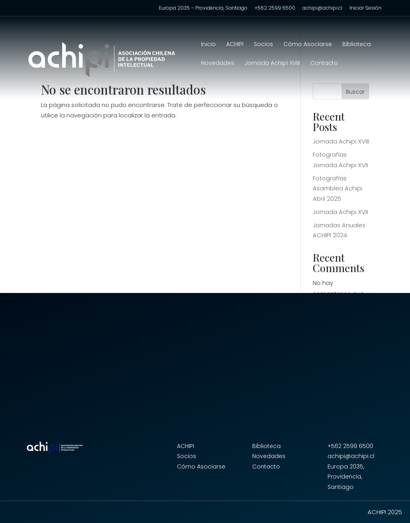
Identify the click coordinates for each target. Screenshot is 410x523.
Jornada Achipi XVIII (272, 63)
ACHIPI (234, 44)
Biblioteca (356, 44)
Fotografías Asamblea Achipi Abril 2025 (337, 188)
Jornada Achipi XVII (340, 212)
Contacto (324, 63)
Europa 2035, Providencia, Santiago (346, 476)
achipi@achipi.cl (322, 8)
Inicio (208, 44)
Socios (263, 44)
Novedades (217, 63)
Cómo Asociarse (307, 44)
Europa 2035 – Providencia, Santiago (203, 8)
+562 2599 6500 (275, 8)
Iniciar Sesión (366, 8)
